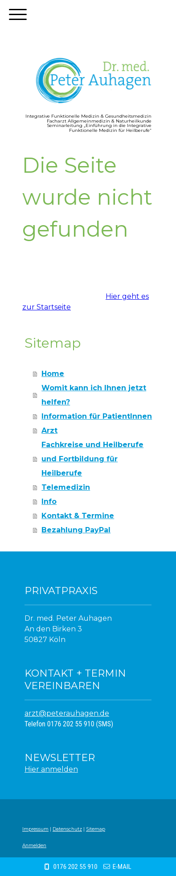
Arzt (49, 430)
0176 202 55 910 (75, 867)
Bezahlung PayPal (76, 530)
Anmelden (34, 845)
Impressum (35, 829)
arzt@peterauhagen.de (67, 713)
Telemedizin (65, 487)
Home (52, 373)
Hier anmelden (51, 769)
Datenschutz (67, 829)
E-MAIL (122, 867)
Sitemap (95, 829)
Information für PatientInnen (96, 416)
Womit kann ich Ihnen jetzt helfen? (93, 395)
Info (49, 501)
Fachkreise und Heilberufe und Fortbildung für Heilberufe (92, 458)
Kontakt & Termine (77, 515)
